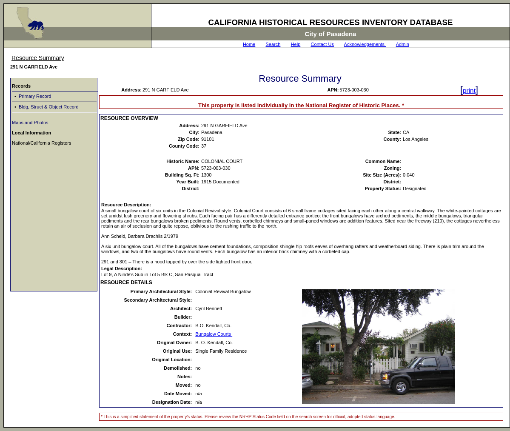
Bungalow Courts (213, 334)
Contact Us (322, 44)
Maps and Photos (30, 122)
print (469, 90)
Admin (402, 44)
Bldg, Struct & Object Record (48, 106)
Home (249, 44)
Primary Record (34, 96)
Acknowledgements (365, 44)
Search (273, 44)
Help (296, 44)
